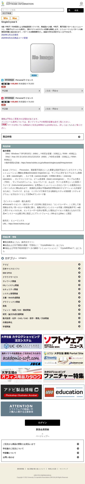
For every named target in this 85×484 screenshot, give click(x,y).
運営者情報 (20, 469)
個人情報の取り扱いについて (36, 469)
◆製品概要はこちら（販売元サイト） (19, 242)
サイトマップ (64, 469)
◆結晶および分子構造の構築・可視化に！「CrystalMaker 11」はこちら (33, 245)
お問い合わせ (8, 457)
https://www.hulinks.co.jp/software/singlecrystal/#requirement (46, 163)
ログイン (81, 4)
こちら (70, 125)
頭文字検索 (6, 13)
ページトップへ (42, 436)
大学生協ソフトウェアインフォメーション (17, 3)
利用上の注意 (52, 469)
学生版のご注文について (13, 448)
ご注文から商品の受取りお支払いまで (19, 444)
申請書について (9, 453)
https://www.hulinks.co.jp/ (19, 224)
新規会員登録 (42, 429)
